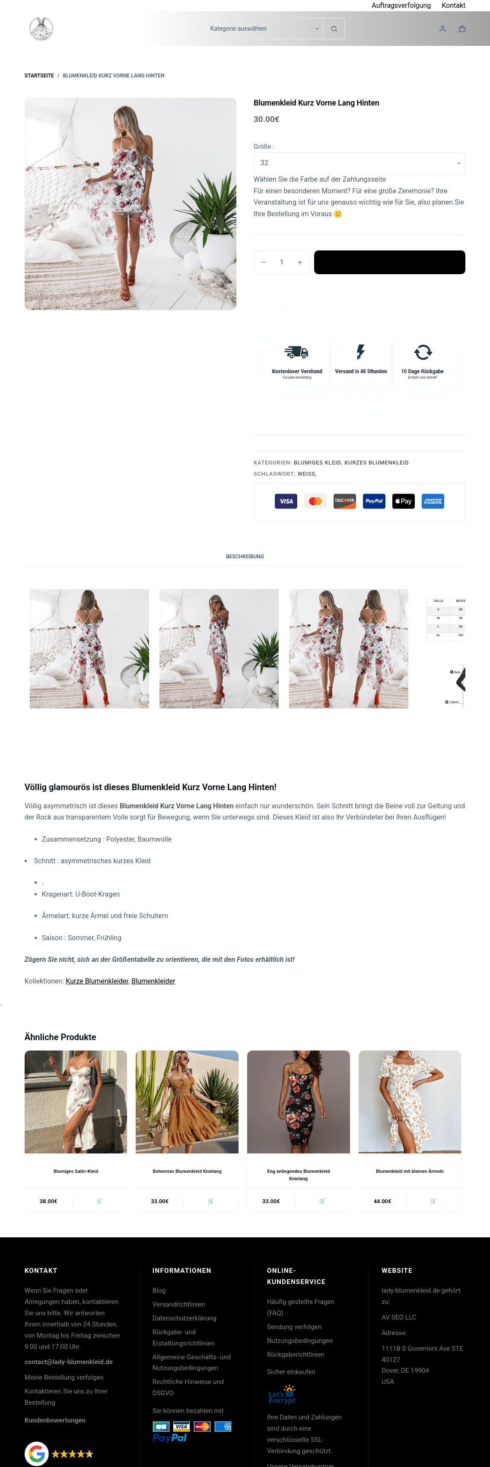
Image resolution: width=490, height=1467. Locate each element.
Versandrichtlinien (179, 1306)
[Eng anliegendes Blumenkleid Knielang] (298, 1102)
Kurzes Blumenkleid (376, 462)
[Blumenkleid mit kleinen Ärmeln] (410, 1102)
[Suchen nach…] (196, 28)
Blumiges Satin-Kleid (75, 1171)
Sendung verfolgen (294, 1328)
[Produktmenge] (282, 262)
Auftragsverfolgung (401, 5)
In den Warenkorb (389, 262)
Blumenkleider (153, 981)
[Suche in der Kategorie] (263, 28)
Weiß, (307, 474)
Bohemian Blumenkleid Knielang (187, 1171)
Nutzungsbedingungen (300, 1342)
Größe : (264, 147)
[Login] (442, 29)
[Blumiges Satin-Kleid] (76, 1102)
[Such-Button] (334, 28)
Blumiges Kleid (317, 462)
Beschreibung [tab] (245, 557)
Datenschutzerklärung (184, 1320)
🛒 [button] (98, 1202)
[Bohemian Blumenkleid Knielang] (187, 1102)
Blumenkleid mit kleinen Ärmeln (410, 1171)
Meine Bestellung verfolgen (64, 1379)
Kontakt (453, 5)
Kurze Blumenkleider (97, 981)
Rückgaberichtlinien (296, 1356)
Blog (159, 1292)
